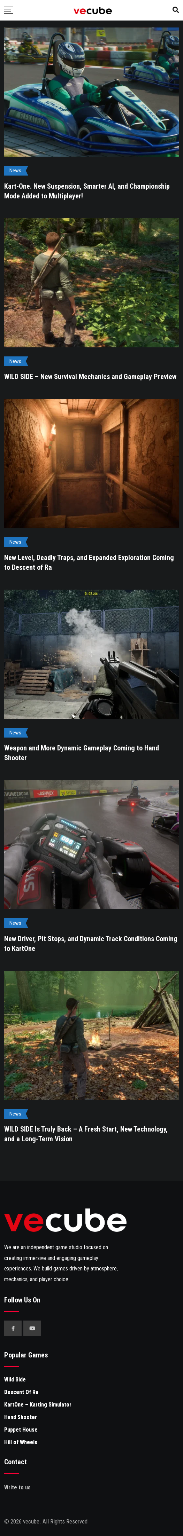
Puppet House (21, 1429)
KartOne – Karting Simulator (37, 1404)
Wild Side (15, 1379)
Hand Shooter (20, 1417)
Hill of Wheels (20, 1442)
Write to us (17, 1487)
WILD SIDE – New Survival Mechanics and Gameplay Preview (90, 376)
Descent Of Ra (21, 1392)
